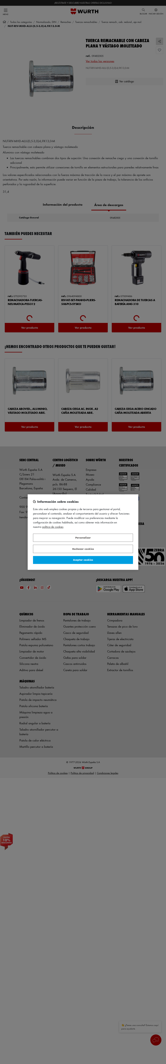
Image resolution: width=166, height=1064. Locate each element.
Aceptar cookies (83, 559)
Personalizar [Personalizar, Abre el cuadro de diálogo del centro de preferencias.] (83, 537)
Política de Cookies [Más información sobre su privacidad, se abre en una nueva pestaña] (52, 527)
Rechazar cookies (83, 548)
